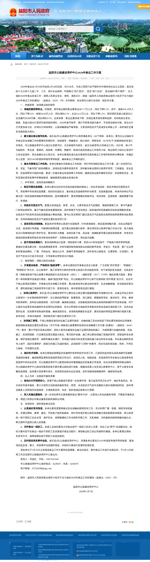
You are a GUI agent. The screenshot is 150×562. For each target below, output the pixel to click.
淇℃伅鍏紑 (37, 56)
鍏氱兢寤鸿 (112, 56)
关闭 (29, 521)
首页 (25, 64)
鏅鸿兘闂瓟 (122, 2)
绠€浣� (112, 2)
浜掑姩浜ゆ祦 (74, 56)
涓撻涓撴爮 (130, 56)
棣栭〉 (18, 56)
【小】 (107, 78)
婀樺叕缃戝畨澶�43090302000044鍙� (91, 555)
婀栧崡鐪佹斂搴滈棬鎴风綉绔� (34, 2)
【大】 (97, 78)
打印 (21, 521)
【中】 (102, 78)
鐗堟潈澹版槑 (18, 552)
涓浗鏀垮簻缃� (15, 2)
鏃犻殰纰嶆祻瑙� (134, 2)
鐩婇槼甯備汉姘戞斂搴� (55, 2)
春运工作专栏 (43, 64)
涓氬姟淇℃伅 (93, 56)
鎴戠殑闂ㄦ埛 (103, 2)
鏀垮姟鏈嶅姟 (56, 56)
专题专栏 (32, 64)
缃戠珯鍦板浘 (18, 546)
